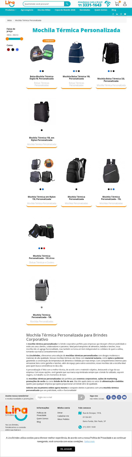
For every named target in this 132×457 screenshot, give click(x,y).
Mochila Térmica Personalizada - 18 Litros (41, 257)
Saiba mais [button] (89, 441)
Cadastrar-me (63, 416)
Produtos (10, 10)
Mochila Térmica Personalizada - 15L (111, 198)
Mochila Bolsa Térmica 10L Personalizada (76, 77)
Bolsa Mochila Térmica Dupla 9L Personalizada (42, 77)
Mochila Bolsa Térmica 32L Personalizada (111, 79)
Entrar (60, 412)
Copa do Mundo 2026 (65, 10)
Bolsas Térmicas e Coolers (41, 262)
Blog (114, 10)
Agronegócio (27, 10)
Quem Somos (100, 10)
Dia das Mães (44, 10)
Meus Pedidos (63, 419)
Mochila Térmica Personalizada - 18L (42, 316)
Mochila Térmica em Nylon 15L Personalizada (42, 198)
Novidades (85, 10)
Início (9, 20)
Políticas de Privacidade (41, 414)
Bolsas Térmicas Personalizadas (41, 84)
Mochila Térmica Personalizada (111, 85)
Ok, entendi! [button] (66, 449)
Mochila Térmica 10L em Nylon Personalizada (41, 138)
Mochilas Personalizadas (76, 203)
